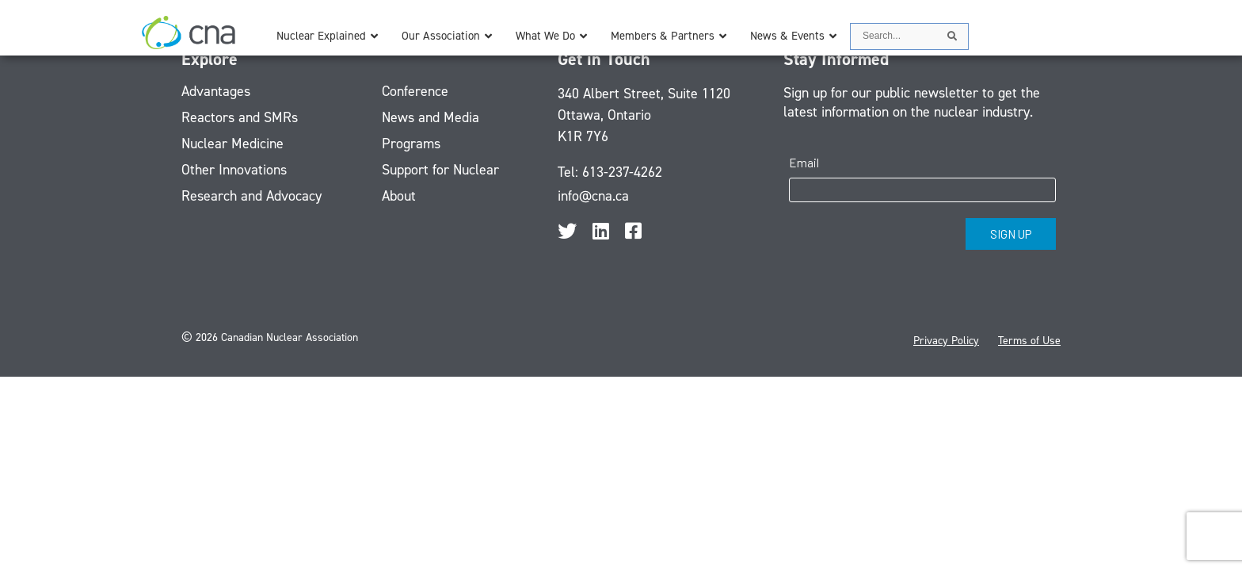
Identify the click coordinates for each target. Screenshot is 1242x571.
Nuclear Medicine (232, 143)
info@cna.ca (593, 195)
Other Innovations (234, 170)
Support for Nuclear (440, 170)
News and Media (430, 117)
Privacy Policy (946, 340)
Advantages (215, 91)
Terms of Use (1029, 340)
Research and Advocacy (251, 196)
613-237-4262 (622, 172)
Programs (411, 143)
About (399, 196)
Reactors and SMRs (239, 117)
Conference (415, 91)
